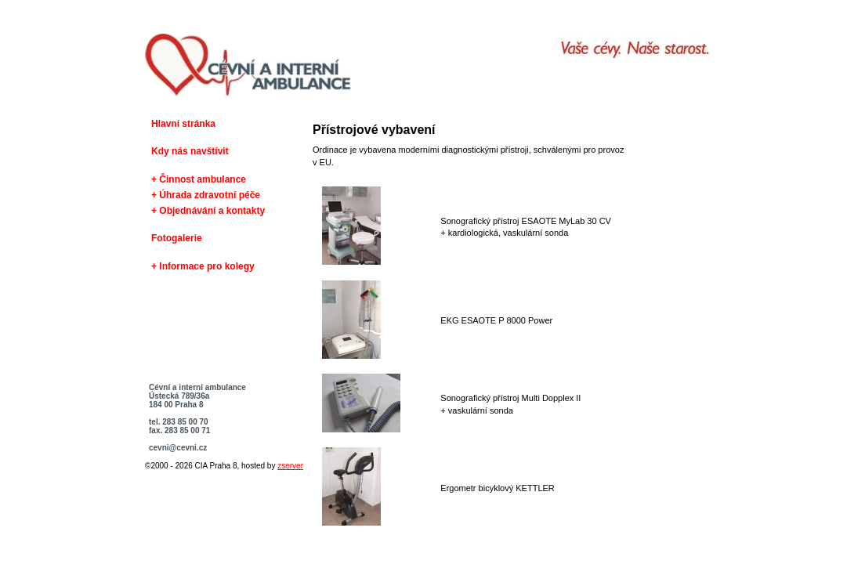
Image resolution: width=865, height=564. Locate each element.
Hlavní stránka (183, 123)
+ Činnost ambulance (198, 179)
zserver (290, 465)
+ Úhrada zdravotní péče (205, 195)
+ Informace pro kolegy (203, 266)
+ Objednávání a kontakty (208, 210)
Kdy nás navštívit (190, 151)
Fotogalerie (176, 238)
